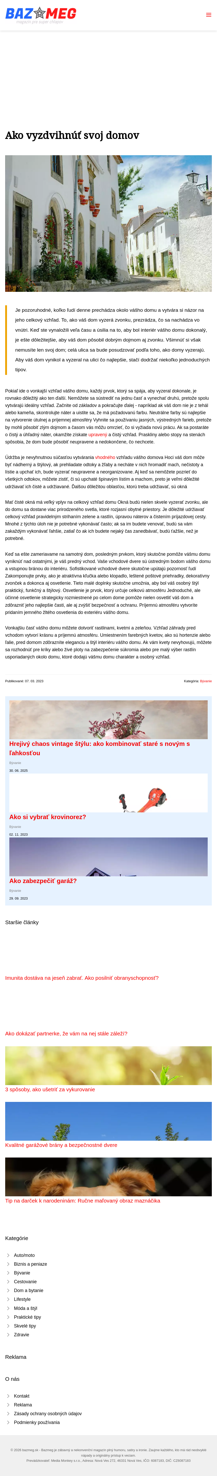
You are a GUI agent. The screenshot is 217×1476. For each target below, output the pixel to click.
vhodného (105, 457)
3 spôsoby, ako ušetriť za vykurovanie (50, 1089)
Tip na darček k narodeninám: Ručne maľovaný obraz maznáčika (82, 1201)
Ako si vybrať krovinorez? (47, 816)
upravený (97, 434)
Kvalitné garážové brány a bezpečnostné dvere (61, 1145)
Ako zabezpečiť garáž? (43, 880)
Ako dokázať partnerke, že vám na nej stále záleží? (66, 1033)
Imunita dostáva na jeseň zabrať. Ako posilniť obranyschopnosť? (82, 978)
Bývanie (206, 681)
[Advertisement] (108, 69)
